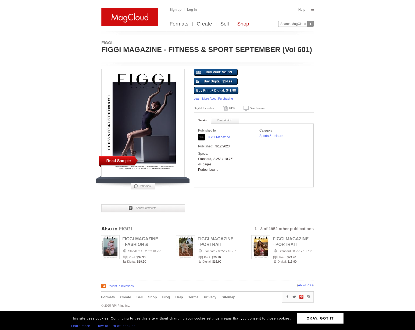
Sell (224, 24)
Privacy (210, 297)
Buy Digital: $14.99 (214, 81)
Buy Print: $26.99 (214, 72)
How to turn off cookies (116, 326)
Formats (179, 24)
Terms (193, 297)
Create (204, 24)
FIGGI (125, 228)
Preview (142, 186)
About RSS (305, 285)
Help (301, 10)
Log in (192, 10)
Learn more (80, 326)
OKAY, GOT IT (320, 318)
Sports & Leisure (271, 136)
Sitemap (228, 297)
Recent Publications (121, 286)
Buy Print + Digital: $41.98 (216, 90)
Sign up (175, 10)
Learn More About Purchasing (213, 98)
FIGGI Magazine (218, 137)
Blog (166, 297)
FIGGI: (107, 42)
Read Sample (118, 160)
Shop (243, 24)
